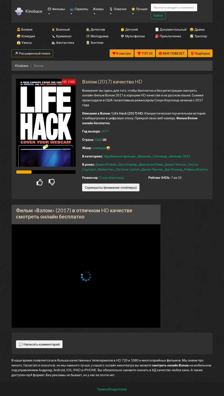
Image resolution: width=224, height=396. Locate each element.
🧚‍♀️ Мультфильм (131, 36)
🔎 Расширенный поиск (32, 53)
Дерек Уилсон (176, 164)
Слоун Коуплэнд (111, 177)
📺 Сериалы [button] (79, 9)
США (98, 139)
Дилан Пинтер (152, 169)
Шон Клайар (128, 164)
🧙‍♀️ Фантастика (62, 42)
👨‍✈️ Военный (60, 29)
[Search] (174, 7)
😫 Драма (197, 29)
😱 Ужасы (24, 42)
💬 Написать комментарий (39, 344)
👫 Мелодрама (97, 36)
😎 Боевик (24, 29)
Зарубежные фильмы (120, 156)
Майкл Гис (106, 169)
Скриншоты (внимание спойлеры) (111, 187)
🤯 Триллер (198, 36)
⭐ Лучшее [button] (139, 9)
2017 (105, 131)
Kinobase (33, 11)
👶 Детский (129, 29)
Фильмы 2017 (179, 156)
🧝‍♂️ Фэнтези (94, 42)
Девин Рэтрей (106, 164)
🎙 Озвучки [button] (117, 9)
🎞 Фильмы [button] (56, 9)
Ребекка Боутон (196, 169)
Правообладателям (112, 389)
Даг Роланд (174, 169)
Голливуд (160, 156)
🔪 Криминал (61, 36)
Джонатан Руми (151, 164)
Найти (158, 15)
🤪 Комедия (26, 36)
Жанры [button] (98, 9)
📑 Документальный (166, 29)
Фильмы (145, 156)
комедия (99, 148)
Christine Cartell (127, 169)
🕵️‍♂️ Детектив (95, 29)
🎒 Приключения (166, 36)
